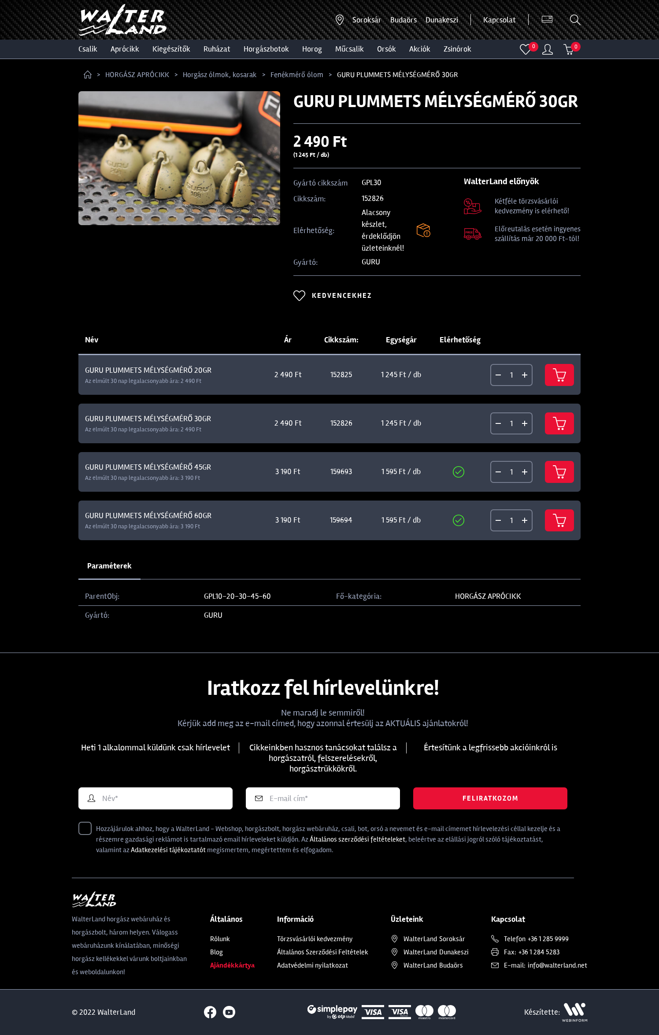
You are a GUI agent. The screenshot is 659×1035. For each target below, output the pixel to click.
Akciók (419, 49)
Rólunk (220, 939)
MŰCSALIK (349, 49)
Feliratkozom (490, 798)
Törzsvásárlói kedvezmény (315, 939)
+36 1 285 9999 (548, 939)
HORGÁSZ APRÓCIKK (137, 74)
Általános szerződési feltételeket (357, 839)
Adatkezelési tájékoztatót (168, 850)
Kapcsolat (499, 20)
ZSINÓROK (457, 49)
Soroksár (366, 20)
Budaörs (403, 20)
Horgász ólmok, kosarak (220, 74)
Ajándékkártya (232, 965)
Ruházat (217, 49)
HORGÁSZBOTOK (266, 49)
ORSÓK (386, 49)
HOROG (312, 49)
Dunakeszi (442, 20)
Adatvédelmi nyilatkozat (312, 965)
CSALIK (87, 49)
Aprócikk (125, 49)
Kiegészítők (171, 49)
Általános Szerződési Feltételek (322, 952)
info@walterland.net (557, 965)
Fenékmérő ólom (296, 74)
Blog (216, 952)
